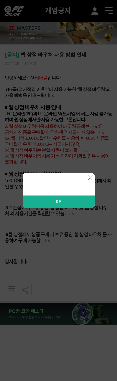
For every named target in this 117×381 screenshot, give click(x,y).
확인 (59, 202)
